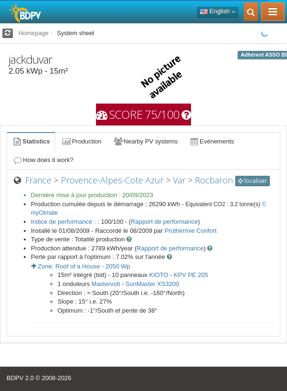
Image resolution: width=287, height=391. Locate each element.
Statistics (31, 141)
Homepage (34, 33)
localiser (252, 181)
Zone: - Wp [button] (80, 266)
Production (81, 141)
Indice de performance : (64, 221)
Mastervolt (106, 283)
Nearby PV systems (145, 141)
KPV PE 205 (191, 274)
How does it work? (43, 159)
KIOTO (158, 274)
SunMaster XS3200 (152, 283)
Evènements (211, 141)
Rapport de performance (164, 221)
